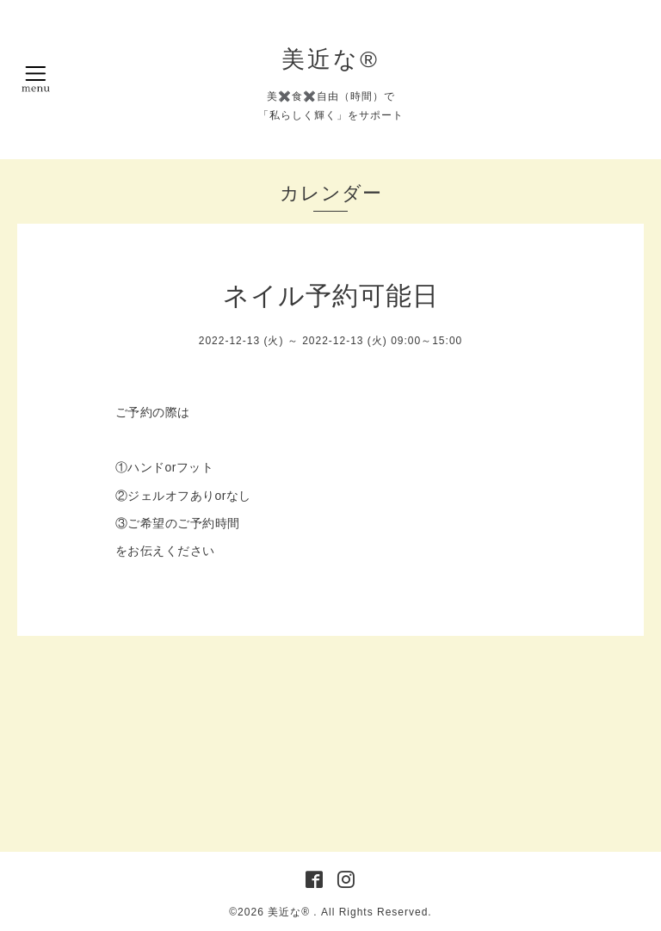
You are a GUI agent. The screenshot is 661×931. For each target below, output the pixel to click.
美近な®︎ (330, 59)
